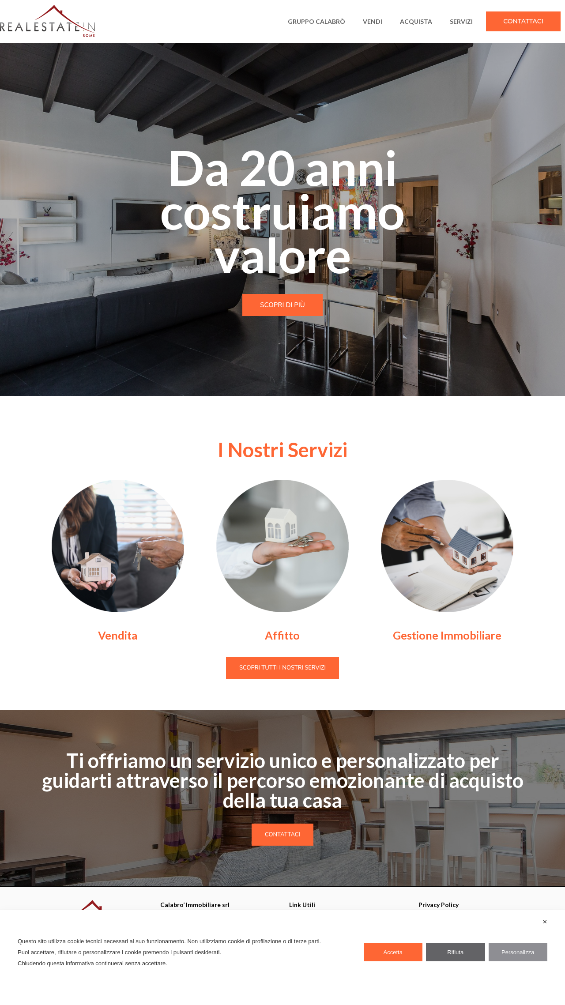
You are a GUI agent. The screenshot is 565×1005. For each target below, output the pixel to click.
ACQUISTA (416, 21)
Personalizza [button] (517, 952)
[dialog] (282, 957)
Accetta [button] (393, 952)
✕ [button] (544, 921)
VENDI (372, 21)
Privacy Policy (438, 904)
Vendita (117, 635)
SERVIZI (461, 21)
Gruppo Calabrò (316, 21)
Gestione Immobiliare (447, 635)
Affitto (282, 635)
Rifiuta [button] (455, 952)
